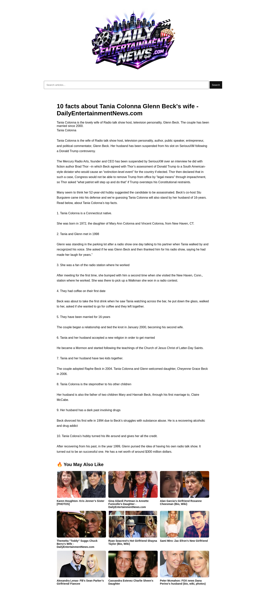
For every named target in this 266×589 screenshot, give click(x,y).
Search (216, 84)
